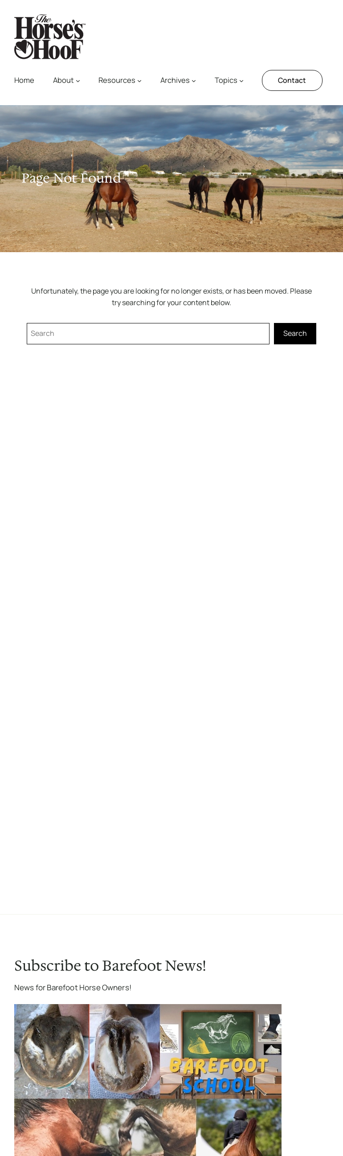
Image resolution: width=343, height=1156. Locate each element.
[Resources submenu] (139, 80)
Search (295, 333)
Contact (292, 80)
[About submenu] (78, 80)
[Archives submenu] (194, 80)
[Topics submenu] (241, 80)
